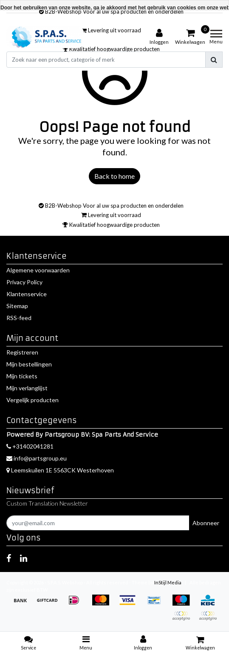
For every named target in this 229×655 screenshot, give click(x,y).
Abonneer (205, 522)
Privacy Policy (24, 282)
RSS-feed (18, 317)
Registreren (22, 352)
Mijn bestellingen (29, 364)
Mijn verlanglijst (27, 388)
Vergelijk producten (32, 399)
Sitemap (17, 305)
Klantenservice (26, 293)
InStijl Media (167, 582)
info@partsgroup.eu (36, 458)
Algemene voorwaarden (38, 270)
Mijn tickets (21, 376)
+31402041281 (30, 446)
